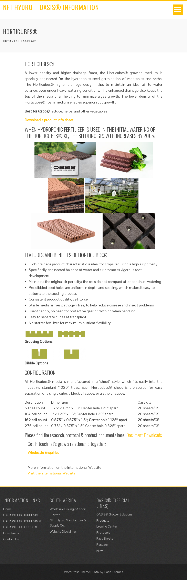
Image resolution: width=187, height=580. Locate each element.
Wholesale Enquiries (43, 452)
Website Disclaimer (63, 531)
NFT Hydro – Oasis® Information (51, 7)
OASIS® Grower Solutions (114, 514)
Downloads (11, 533)
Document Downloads (144, 435)
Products (102, 520)
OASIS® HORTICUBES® (20, 515)
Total (95, 572)
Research (102, 544)
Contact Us (11, 539)
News (100, 551)
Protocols (103, 532)
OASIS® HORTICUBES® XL (22, 521)
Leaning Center (106, 526)
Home (7, 509)
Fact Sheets (104, 538)
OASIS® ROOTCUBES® (20, 527)
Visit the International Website (51, 473)
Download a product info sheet (49, 120)
